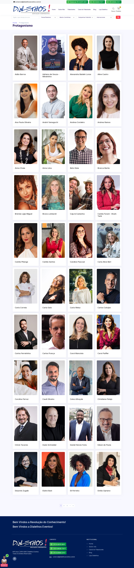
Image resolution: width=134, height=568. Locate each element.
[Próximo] (70, 505)
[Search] (113, 9)
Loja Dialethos (94, 555)
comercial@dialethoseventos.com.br (27, 2)
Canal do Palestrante (96, 550)
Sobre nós (92, 547)
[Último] (73, 505)
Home (15, 23)
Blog (90, 552)
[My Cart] (118, 9)
